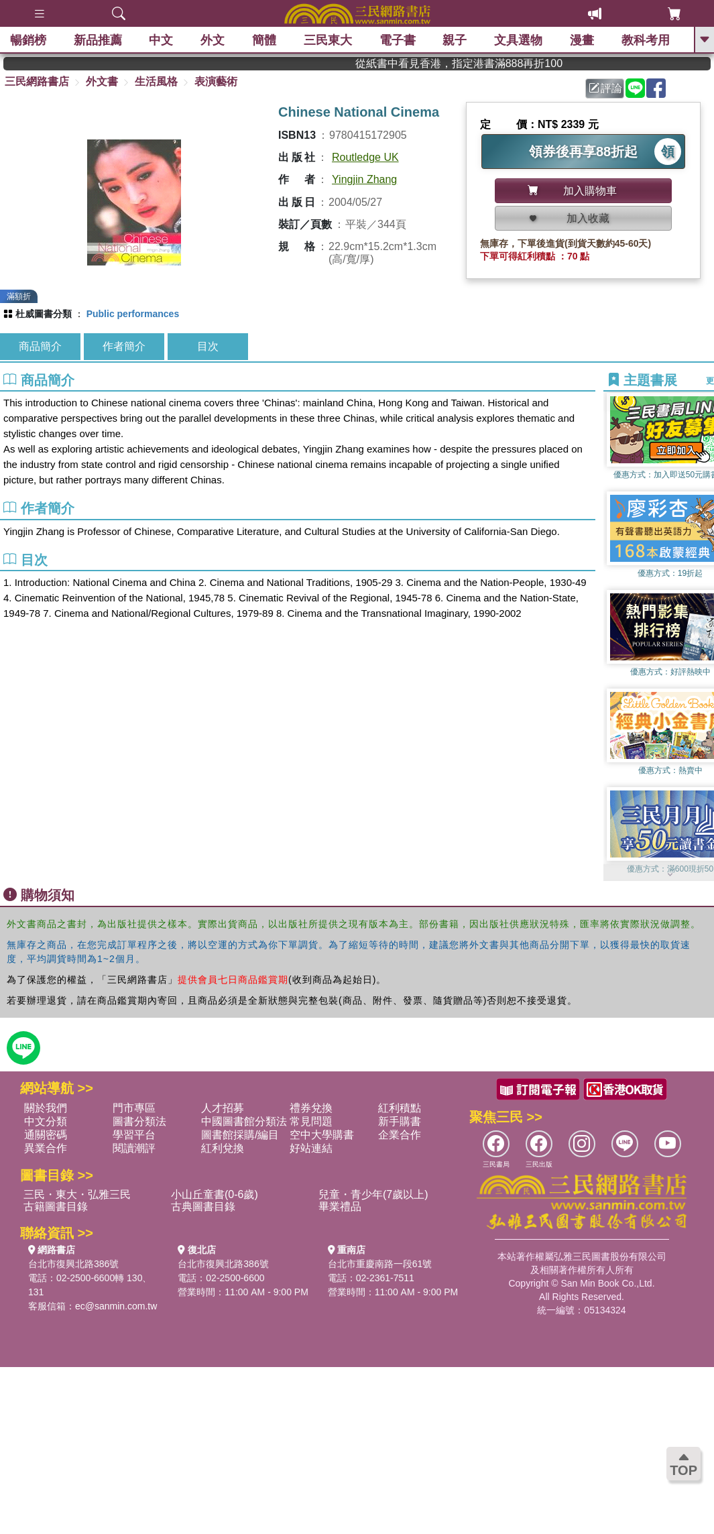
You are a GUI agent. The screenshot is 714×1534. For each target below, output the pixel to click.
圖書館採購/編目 (240, 1134)
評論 (605, 88)
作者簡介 (124, 346)
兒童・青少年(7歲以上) (373, 1194)
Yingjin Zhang (364, 179)
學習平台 (134, 1134)
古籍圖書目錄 (55, 1206)
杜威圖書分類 (43, 313)
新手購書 (399, 1121)
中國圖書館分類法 (244, 1121)
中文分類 (45, 1121)
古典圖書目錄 (203, 1206)
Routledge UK (365, 157)
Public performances (133, 313)
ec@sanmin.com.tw (116, 1306)
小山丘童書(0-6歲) (214, 1194)
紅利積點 (399, 1108)
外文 (212, 40)
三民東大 (328, 40)
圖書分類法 (139, 1121)
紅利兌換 (222, 1148)
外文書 (102, 81)
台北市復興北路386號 (73, 1263)
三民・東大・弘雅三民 (77, 1194)
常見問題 (311, 1121)
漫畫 (582, 40)
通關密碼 (45, 1134)
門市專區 (134, 1108)
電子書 (397, 40)
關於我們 (45, 1108)
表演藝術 (215, 81)
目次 (208, 346)
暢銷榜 (28, 40)
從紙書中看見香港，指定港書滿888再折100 (483, 63)
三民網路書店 (37, 81)
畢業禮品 (339, 1206)
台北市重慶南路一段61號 (380, 1263)
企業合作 (399, 1134)
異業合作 (45, 1148)
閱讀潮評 (134, 1148)
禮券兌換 (311, 1108)
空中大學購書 (322, 1134)
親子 (455, 40)
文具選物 (519, 40)
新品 (98, 40)
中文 (162, 40)
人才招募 (222, 1108)
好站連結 (311, 1148)
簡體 (264, 40)
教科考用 (645, 40)
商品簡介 (40, 346)
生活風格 (156, 81)
